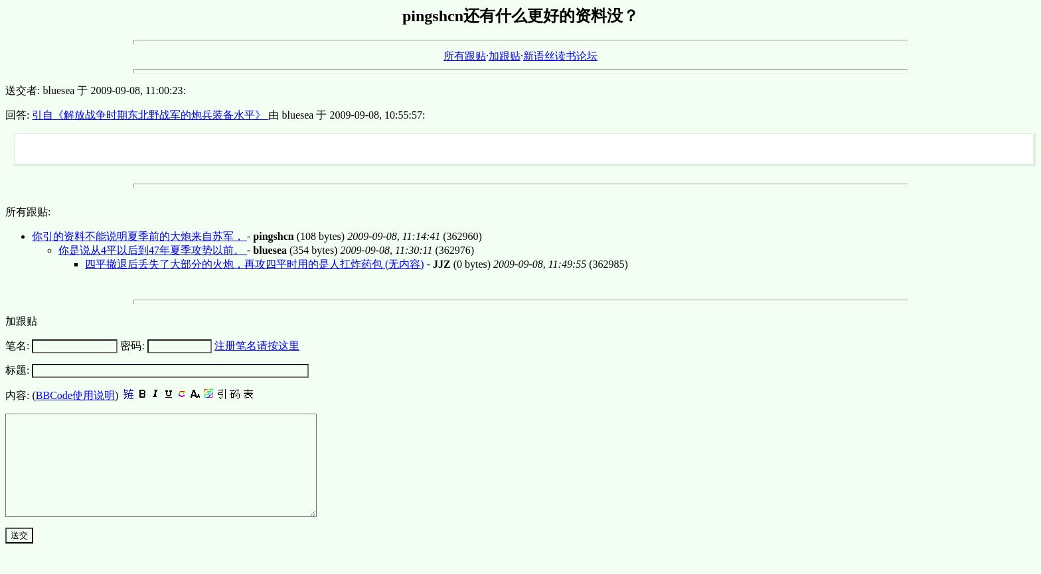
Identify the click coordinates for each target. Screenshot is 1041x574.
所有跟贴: (27, 211)
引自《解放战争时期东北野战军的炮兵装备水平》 (150, 115)
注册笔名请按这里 (256, 345)
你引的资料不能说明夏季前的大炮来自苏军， (139, 236)
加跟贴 (504, 56)
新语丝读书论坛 (560, 56)
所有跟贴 (464, 56)
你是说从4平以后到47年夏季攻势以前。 (152, 250)
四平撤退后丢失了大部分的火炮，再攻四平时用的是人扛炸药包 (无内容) (254, 264)
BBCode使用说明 (75, 395)
